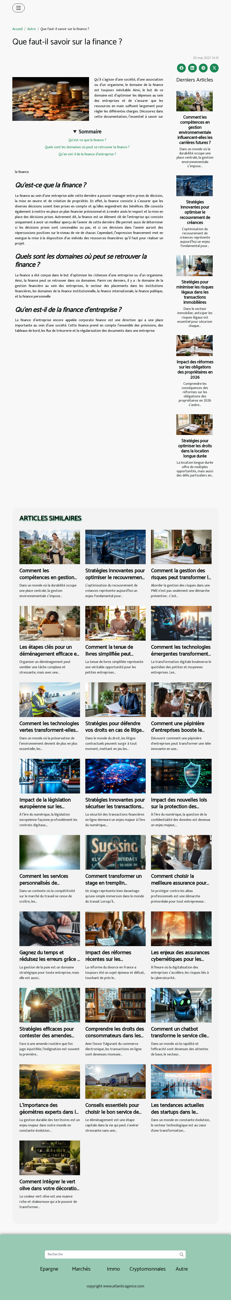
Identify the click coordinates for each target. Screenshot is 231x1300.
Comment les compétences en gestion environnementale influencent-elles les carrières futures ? (194, 130)
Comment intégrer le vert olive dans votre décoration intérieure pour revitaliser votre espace (49, 1192)
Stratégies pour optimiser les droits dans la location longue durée (195, 449)
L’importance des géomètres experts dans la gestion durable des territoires (48, 1115)
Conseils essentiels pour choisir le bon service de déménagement (112, 1112)
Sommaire (90, 132)
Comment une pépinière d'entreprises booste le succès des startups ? (177, 730)
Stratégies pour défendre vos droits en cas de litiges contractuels (114, 730)
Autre (31, 29)
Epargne (49, 1269)
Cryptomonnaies (148, 1269)
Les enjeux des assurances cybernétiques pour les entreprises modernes (180, 960)
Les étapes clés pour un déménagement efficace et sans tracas (48, 654)
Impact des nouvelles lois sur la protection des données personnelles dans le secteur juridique (179, 810)
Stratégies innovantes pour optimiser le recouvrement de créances (195, 212)
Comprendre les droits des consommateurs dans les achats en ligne (114, 1036)
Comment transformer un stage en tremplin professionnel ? (113, 883)
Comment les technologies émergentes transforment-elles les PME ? (181, 654)
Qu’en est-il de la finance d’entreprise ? (87, 154)
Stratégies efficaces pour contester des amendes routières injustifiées (46, 1036)
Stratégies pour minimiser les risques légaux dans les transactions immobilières (194, 292)
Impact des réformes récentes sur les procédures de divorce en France (113, 963)
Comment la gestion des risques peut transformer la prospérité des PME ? (181, 578)
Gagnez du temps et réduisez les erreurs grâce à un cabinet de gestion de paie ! (49, 963)
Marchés (81, 1269)
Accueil (17, 29)
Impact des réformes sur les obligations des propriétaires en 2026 (195, 370)
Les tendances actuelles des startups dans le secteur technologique (177, 1112)
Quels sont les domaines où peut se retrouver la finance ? (87, 147)
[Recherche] (115, 1254)
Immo (113, 1269)
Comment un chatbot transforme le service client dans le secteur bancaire (181, 1036)
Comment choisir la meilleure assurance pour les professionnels (178, 883)
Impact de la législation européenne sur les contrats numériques (45, 807)
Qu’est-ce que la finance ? (87, 140)
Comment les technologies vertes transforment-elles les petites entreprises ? (49, 730)
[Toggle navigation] (18, 8)
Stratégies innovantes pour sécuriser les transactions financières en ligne (115, 807)
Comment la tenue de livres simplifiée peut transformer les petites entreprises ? (110, 657)
